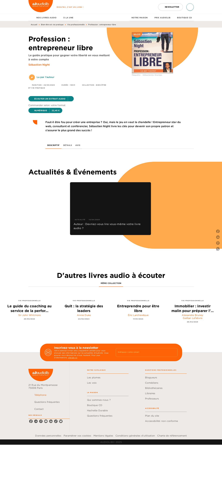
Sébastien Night (39, 64)
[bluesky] (60, 421)
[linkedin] (50, 421)
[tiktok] (55, 421)
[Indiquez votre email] (143, 352)
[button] (170, 7)
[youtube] (45, 421)
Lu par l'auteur (45, 77)
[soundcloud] (35, 421)
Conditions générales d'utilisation (135, 435)
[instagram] (40, 421)
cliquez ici (72, 358)
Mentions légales (103, 435)
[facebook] (30, 421)
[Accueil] (40, 7)
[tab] (31, 17)
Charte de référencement (172, 435)
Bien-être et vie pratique (52, 24)
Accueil (34, 24)
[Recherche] (190, 7)
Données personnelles (48, 435)
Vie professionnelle (76, 24)
